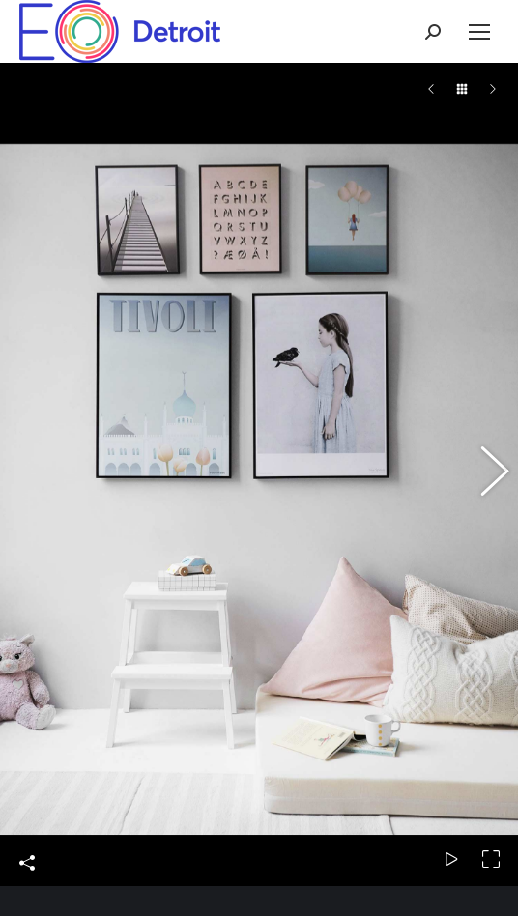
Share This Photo (27, 732)
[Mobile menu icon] (479, 32)
